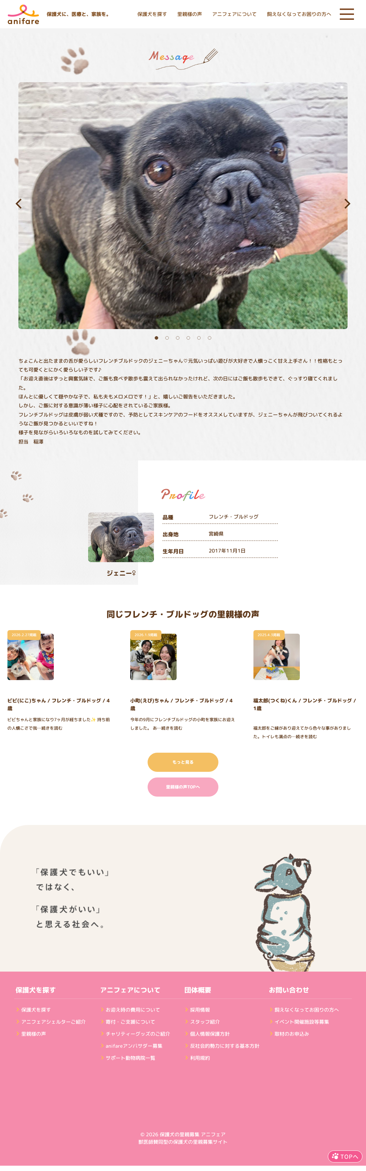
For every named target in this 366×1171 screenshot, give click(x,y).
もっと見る (183, 762)
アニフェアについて (234, 14)
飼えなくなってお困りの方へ (299, 14)
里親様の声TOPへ (183, 787)
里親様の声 (189, 14)
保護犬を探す (152, 14)
